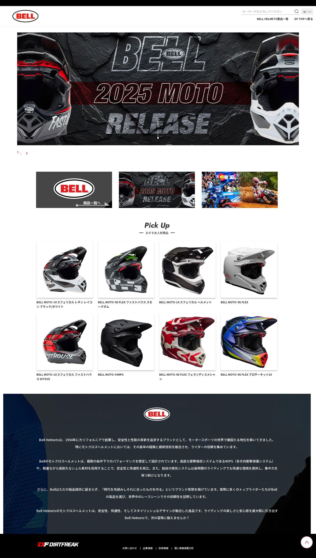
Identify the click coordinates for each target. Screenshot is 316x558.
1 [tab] (26, 153)
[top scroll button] (307, 542)
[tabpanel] (158, 89)
